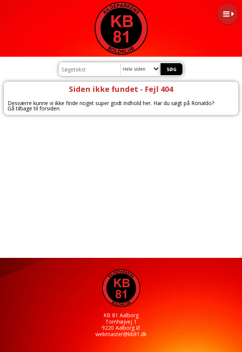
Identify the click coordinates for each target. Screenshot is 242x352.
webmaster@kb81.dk (121, 334)
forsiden (49, 108)
